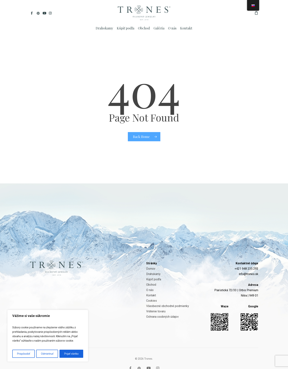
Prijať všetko (71, 353)
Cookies (151, 290)
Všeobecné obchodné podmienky (167, 296)
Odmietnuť (47, 353)
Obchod (151, 274)
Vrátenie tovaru (155, 301)
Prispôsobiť (23, 353)
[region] (47, 336)
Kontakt (151, 285)
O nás (150, 280)
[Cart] (256, 13)
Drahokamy (153, 264)
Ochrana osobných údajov (162, 306)
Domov (150, 258)
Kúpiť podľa (153, 269)
